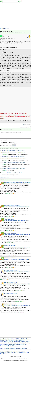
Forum (4, 354)
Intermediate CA (4, 342)
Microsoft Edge (4, 344)
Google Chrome (9, 341)
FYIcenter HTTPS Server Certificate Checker (12, 173)
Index (17, 349)
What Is (10, 346)
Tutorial (5, 346)
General (2, 341)
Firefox (28, 339)
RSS (20, 349)
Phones (23, 353)
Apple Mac (7, 339)
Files (24, 352)
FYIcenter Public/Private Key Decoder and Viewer (13, 163)
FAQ (1, 354)
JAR (19, 352)
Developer (6, 352)
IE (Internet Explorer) (18, 341)
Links (12, 353)
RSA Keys (6, 28)
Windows (14, 346)
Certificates (3, 353)
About (7, 349)
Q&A (15, 353)
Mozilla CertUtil (12, 344)
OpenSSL (19, 344)
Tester (1, 352)
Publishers (3, 345)
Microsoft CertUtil (25, 342)
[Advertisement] (12, 15)
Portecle (28, 344)
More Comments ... (4, 178)
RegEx (8, 353)
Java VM (11, 342)
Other (23, 344)
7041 (2, 122)
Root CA (19, 345)
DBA (11, 352)
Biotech (19, 353)
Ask (26, 349)
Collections (12, 349)
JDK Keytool (17, 342)
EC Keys (23, 339)
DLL (21, 352)
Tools (1, 346)
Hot (5, 349)
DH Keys (13, 339)
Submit (14, 146)
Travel (27, 353)
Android (2, 339)
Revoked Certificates (11, 345)
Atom (23, 349)
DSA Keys (18, 339)
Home (1, 28)
